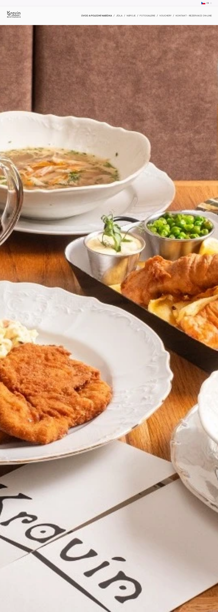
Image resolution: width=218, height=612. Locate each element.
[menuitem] (96, 15)
